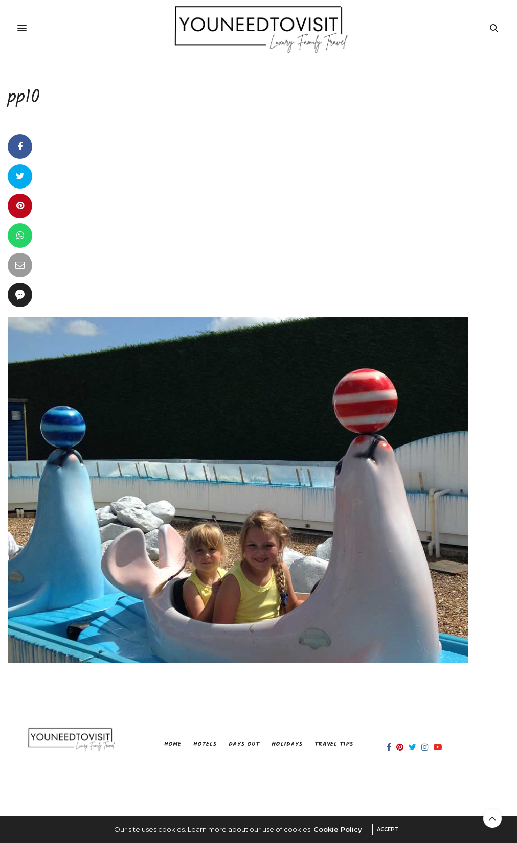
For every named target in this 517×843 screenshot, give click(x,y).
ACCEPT (388, 829)
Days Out (244, 744)
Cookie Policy (337, 829)
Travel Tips (333, 744)
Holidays (287, 744)
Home (172, 744)
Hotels (204, 744)
